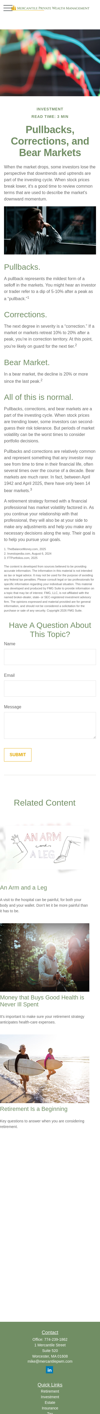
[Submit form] (17, 755)
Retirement (50, 1391)
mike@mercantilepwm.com (49, 1361)
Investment (50, 1397)
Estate (50, 1402)
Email (9, 675)
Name (9, 644)
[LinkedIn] (49, 1369)
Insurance (50, 1408)
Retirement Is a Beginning (33, 1109)
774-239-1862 (55, 1339)
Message (12, 707)
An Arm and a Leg (23, 887)
